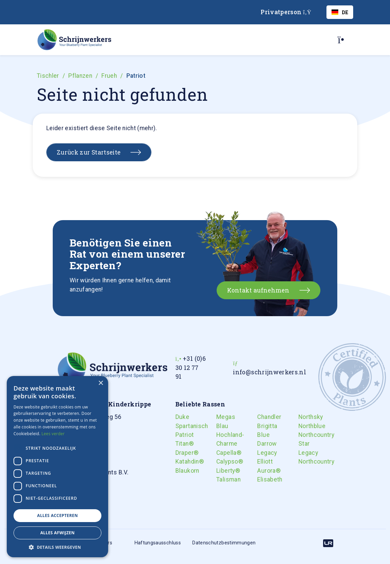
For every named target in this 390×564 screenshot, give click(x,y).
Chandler (261, 417)
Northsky (302, 417)
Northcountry (302, 434)
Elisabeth (261, 479)
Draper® (179, 452)
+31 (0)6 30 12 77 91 (190, 367)
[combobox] (339, 12)
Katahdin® (179, 461)
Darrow (261, 443)
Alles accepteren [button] (57, 515)
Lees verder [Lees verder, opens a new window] (53, 434)
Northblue (302, 426)
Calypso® (220, 461)
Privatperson (286, 12)
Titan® (179, 443)
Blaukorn (179, 470)
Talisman (220, 479)
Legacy (261, 452)
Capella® (220, 452)
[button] (57, 547)
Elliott (261, 461)
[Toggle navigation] (343, 39)
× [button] (100, 383)
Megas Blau (220, 421)
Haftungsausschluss (158, 543)
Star (302, 443)
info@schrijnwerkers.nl (269, 372)
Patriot (179, 434)
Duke (179, 417)
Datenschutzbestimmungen (223, 543)
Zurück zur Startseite (88, 152)
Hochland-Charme (220, 439)
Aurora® (261, 470)
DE (340, 12)
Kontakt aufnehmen (258, 290)
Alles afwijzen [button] (57, 533)
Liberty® (220, 470)
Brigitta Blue (261, 430)
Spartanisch (179, 426)
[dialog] (57, 466)
